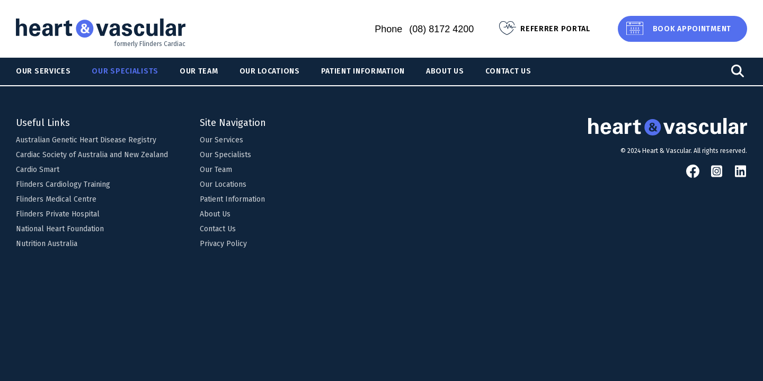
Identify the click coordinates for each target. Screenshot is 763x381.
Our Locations (269, 71)
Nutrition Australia (46, 243)
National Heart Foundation (60, 228)
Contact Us (508, 71)
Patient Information (363, 71)
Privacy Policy (223, 243)
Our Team (199, 71)
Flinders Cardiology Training (63, 184)
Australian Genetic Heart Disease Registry (86, 139)
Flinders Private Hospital (58, 214)
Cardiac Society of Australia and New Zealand (92, 154)
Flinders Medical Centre (56, 199)
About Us (445, 71)
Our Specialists (125, 71)
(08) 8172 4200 (441, 29)
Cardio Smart (37, 169)
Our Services (43, 71)
